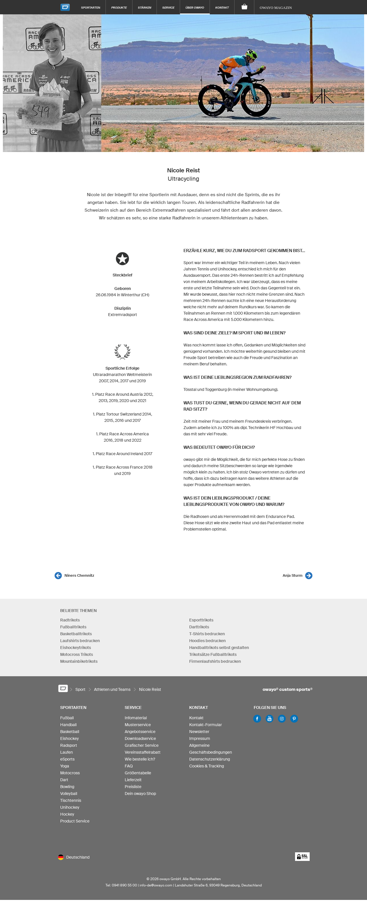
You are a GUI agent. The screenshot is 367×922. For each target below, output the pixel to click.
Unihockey (69, 807)
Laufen (66, 752)
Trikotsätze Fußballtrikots (213, 654)
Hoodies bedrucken (207, 640)
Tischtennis (70, 800)
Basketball (69, 731)
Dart (64, 779)
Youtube (269, 718)
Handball (68, 724)
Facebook (257, 718)
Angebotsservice (140, 731)
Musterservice (138, 724)
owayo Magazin (276, 7)
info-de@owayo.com (156, 885)
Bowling (67, 786)
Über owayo (195, 7)
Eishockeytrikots (75, 647)
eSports (67, 759)
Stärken (144, 7)
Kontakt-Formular (205, 724)
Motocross (70, 773)
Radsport (68, 745)
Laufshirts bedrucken (80, 640)
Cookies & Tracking (206, 766)
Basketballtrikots (76, 633)
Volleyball (68, 793)
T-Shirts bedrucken (207, 633)
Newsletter (199, 731)
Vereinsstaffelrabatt (143, 752)
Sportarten (90, 7)
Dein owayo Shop (140, 793)
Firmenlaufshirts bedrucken (215, 661)
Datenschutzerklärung (209, 759)
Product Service (74, 821)
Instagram (282, 718)
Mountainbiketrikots (78, 661)
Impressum (199, 738)
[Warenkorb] (244, 7)
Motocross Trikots (76, 654)
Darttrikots (199, 627)
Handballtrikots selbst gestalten (219, 647)
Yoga (64, 766)
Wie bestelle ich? (140, 759)
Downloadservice (140, 738)
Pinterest (294, 718)
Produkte (119, 7)
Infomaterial (136, 718)
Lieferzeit (133, 779)
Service (168, 7)
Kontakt (222, 7)
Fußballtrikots (73, 627)
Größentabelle (138, 773)
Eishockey (69, 738)
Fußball (67, 718)
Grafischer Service (142, 745)
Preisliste (133, 786)
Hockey (67, 814)
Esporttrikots (201, 620)
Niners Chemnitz (79, 575)
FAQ (129, 766)
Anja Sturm (292, 575)
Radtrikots (70, 620)
